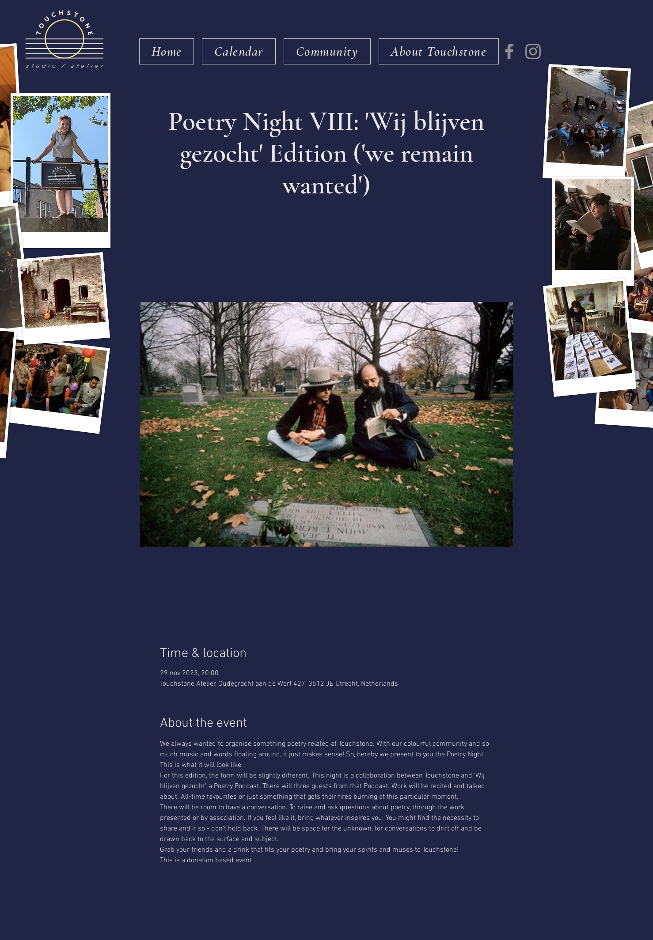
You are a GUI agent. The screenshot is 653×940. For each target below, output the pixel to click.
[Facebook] (509, 51)
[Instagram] (533, 51)
